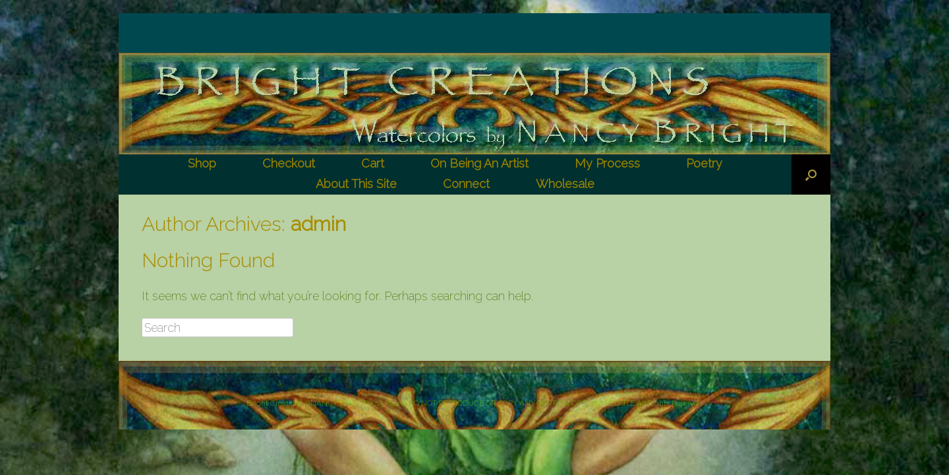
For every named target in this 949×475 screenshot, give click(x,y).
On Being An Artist (479, 163)
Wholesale (565, 184)
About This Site (356, 184)
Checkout (288, 163)
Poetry (704, 163)
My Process (607, 163)
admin (318, 224)
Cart (372, 163)
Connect (466, 184)
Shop (202, 163)
